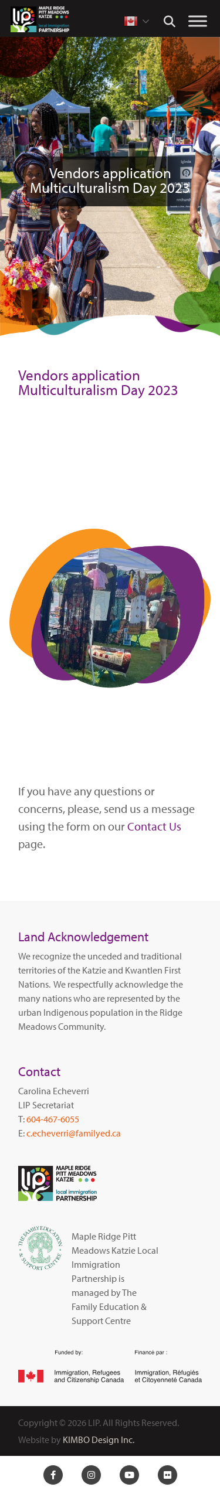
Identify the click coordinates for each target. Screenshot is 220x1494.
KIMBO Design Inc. (98, 1439)
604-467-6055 (52, 1119)
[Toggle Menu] (197, 20)
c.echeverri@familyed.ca (73, 1133)
